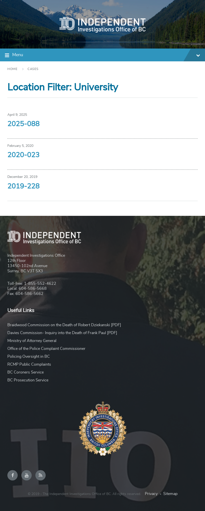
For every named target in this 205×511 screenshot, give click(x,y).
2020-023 (23, 155)
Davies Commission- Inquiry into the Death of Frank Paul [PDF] (62, 333)
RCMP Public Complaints (29, 364)
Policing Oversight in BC (28, 356)
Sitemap (170, 494)
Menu (106, 55)
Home (12, 69)
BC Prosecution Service (27, 380)
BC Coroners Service (25, 372)
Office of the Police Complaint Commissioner (46, 349)
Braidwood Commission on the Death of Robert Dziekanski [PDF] (64, 325)
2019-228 (23, 186)
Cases (33, 69)
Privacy (151, 494)
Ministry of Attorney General (31, 341)
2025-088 (23, 124)
